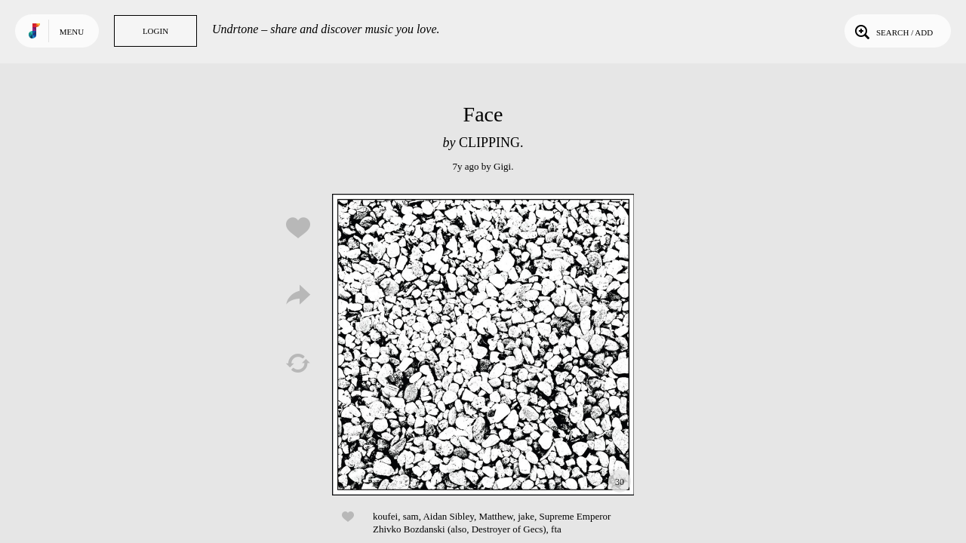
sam (411, 516)
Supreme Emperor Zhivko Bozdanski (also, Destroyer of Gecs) (492, 523)
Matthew (495, 516)
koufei (385, 516)
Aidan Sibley (448, 516)
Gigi (502, 166)
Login (155, 30)
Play (483, 344)
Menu (72, 31)
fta (556, 529)
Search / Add (892, 31)
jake (526, 516)
